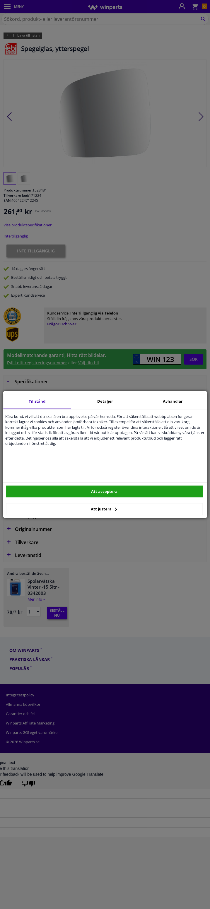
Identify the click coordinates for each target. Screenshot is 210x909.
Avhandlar (173, 401)
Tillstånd (37, 401)
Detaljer (105, 401)
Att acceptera (104, 491)
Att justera (104, 509)
